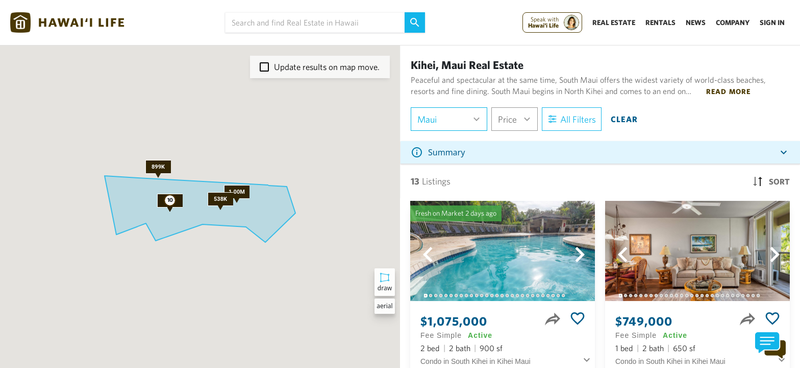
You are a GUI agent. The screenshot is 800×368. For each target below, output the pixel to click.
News (696, 22)
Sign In (772, 22)
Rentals (660, 22)
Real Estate (613, 22)
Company (732, 22)
